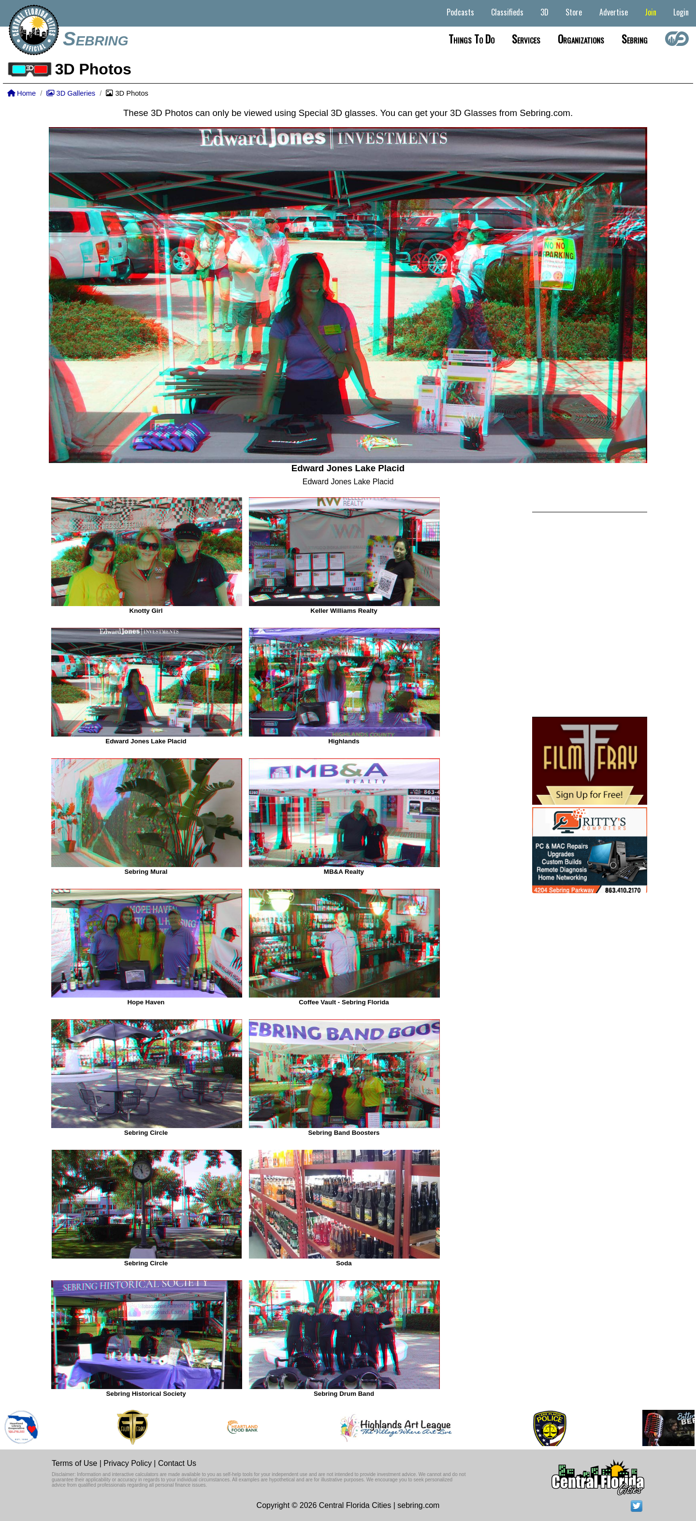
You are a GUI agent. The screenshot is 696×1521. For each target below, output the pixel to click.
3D (544, 12)
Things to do (471, 38)
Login (681, 12)
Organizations (581, 38)
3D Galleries (70, 93)
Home (21, 93)
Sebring (96, 38)
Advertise (613, 12)
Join (650, 12)
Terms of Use (74, 1463)
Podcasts (460, 12)
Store (574, 12)
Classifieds (507, 12)
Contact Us (177, 1463)
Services (526, 38)
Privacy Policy (127, 1463)
